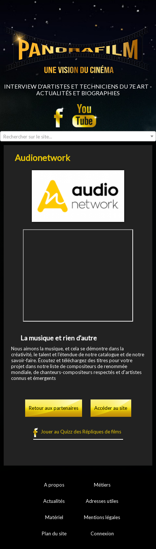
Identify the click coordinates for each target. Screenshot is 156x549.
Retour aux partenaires (53, 408)
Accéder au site (110, 408)
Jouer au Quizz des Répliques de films (81, 432)
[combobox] (78, 136)
